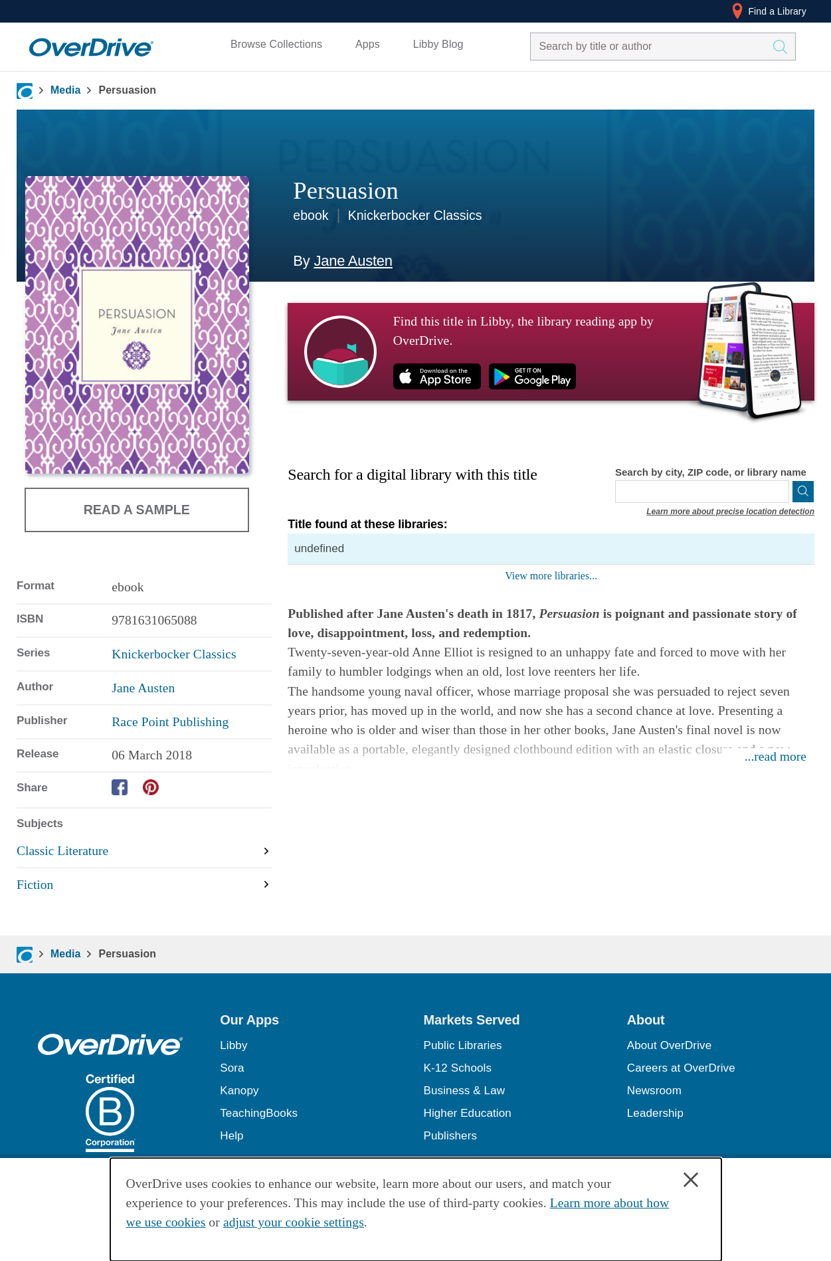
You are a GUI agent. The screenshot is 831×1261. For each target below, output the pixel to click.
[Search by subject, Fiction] (144, 884)
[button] (313, 1020)
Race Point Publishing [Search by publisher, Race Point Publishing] (170, 722)
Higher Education (467, 1113)
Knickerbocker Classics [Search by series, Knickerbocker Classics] (174, 654)
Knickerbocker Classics (415, 215)
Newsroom (654, 1090)
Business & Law (465, 1090)
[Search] (803, 491)
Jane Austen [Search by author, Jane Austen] (353, 260)
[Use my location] (777, 491)
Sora (232, 1068)
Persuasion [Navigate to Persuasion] (127, 90)
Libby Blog (438, 44)
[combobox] (651, 46)
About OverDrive (669, 1045)
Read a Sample (137, 509)
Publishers (451, 1135)
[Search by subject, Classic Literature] (144, 851)
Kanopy (239, 1090)
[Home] (91, 44)
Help (231, 1135)
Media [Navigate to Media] (65, 90)
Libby (233, 1045)
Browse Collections (276, 44)
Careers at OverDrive (681, 1068)
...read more (775, 756)
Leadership (655, 1113)
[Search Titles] (783, 46)
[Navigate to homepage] (25, 91)
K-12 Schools (458, 1068)
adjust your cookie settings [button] (293, 1222)
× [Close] (691, 1180)
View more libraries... (551, 575)
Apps (367, 44)
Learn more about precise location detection (730, 511)
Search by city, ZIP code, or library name (710, 472)
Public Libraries (463, 1045)
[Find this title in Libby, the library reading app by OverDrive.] (551, 351)
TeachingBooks (259, 1113)
